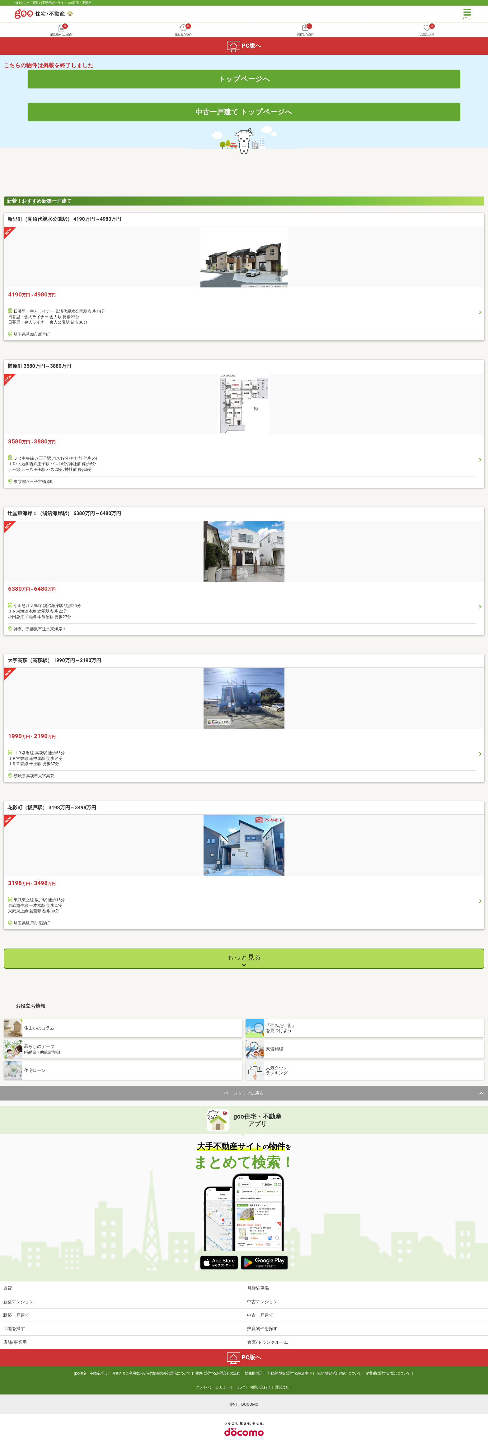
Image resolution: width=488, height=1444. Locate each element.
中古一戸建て (260, 1315)
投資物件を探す (262, 1328)
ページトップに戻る (244, 1093)
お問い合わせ (260, 1387)
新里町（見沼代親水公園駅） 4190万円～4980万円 (64, 219)
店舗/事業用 (15, 1342)
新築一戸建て (16, 1315)
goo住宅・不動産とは (90, 1373)
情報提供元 (253, 1373)
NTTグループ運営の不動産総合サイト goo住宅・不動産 (53, 2)
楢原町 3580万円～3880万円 (39, 366)
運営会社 (282, 1387)
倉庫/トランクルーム (267, 1342)
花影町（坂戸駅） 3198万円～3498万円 (51, 808)
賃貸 (7, 1287)
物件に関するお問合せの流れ (217, 1373)
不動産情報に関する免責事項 (289, 1373)
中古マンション (262, 1301)
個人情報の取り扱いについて (339, 1373)
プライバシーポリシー (212, 1387)
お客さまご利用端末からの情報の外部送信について (151, 1373)
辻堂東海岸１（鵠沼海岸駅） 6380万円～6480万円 (64, 513)
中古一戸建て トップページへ (244, 112)
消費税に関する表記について (388, 1373)
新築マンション (18, 1301)
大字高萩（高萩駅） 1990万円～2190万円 (54, 660)
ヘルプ (240, 1387)
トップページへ (244, 79)
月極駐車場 (258, 1287)
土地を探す (14, 1328)
